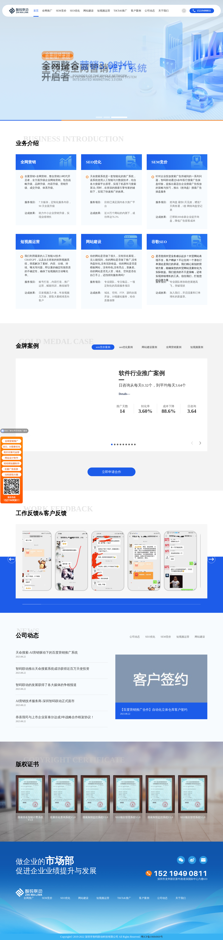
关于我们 (163, 10)
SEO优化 (75, 10)
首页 (36, 10)
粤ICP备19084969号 (152, 936)
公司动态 (150, 10)
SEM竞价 (61, 10)
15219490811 (204, 10)
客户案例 (136, 10)
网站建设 (88, 10)
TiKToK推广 (120, 10)
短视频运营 (103, 10)
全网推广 (47, 10)
